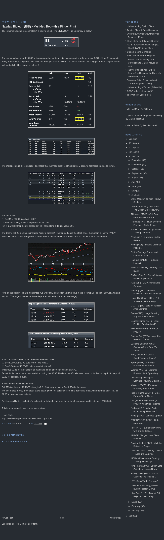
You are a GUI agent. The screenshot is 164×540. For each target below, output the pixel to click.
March (135, 502)
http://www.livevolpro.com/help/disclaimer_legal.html (27, 418)
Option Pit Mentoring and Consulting (144, 115)
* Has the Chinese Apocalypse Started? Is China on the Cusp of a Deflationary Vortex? (143, 73)
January (136, 510)
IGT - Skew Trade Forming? (144, 481)
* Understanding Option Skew (140, 26)
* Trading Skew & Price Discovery (142, 30)
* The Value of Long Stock (138, 95)
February (136, 506)
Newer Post (7, 518)
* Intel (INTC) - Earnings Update (146, 415)
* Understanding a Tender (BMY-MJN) (144, 87)
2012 (131, 147)
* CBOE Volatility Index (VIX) (139, 91)
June (134, 186)
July (134, 182)
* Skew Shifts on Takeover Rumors (142, 41)
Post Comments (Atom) (26, 524)
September (137, 173)
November (137, 164)
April (134, 195)
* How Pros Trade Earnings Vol (140, 55)
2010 (131, 156)
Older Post (115, 518)
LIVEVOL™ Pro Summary (70, 31)
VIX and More (133, 109)
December (137, 160)
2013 (131, 143)
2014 (131, 139)
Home (62, 518)
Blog (82, 11)
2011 (131, 152)
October (136, 169)
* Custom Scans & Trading (138, 52)
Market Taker (133, 125)
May (134, 190)
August (135, 177)
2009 (131, 516)
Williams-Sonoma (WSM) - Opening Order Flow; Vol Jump (144, 347)
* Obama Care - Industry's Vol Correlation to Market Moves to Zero (142, 62)
